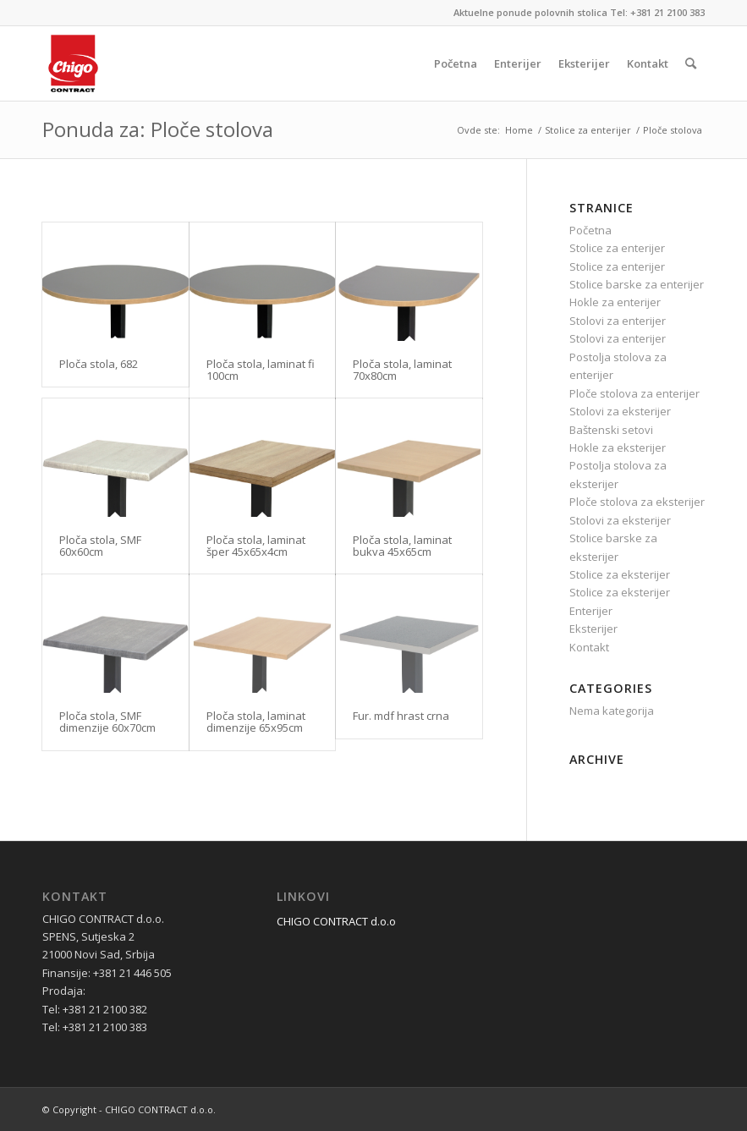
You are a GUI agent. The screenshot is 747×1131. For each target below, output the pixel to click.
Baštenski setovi (611, 429)
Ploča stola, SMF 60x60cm (100, 545)
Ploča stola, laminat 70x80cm (402, 369)
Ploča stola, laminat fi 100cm (260, 369)
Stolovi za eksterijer (620, 411)
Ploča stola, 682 (98, 363)
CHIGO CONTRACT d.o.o (336, 921)
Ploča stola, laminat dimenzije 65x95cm (255, 721)
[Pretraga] (691, 63)
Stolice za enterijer (617, 247)
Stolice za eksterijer (619, 574)
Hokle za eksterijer (617, 447)
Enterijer (590, 610)
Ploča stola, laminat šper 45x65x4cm (255, 545)
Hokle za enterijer (615, 302)
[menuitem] (456, 63)
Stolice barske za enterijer (636, 284)
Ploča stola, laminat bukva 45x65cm (402, 545)
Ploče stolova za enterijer (634, 393)
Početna (590, 230)
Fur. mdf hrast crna (401, 715)
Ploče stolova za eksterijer (637, 501)
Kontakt (589, 647)
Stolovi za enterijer (617, 320)
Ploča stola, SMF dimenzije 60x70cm (107, 721)
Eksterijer (593, 628)
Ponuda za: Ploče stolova (157, 129)
